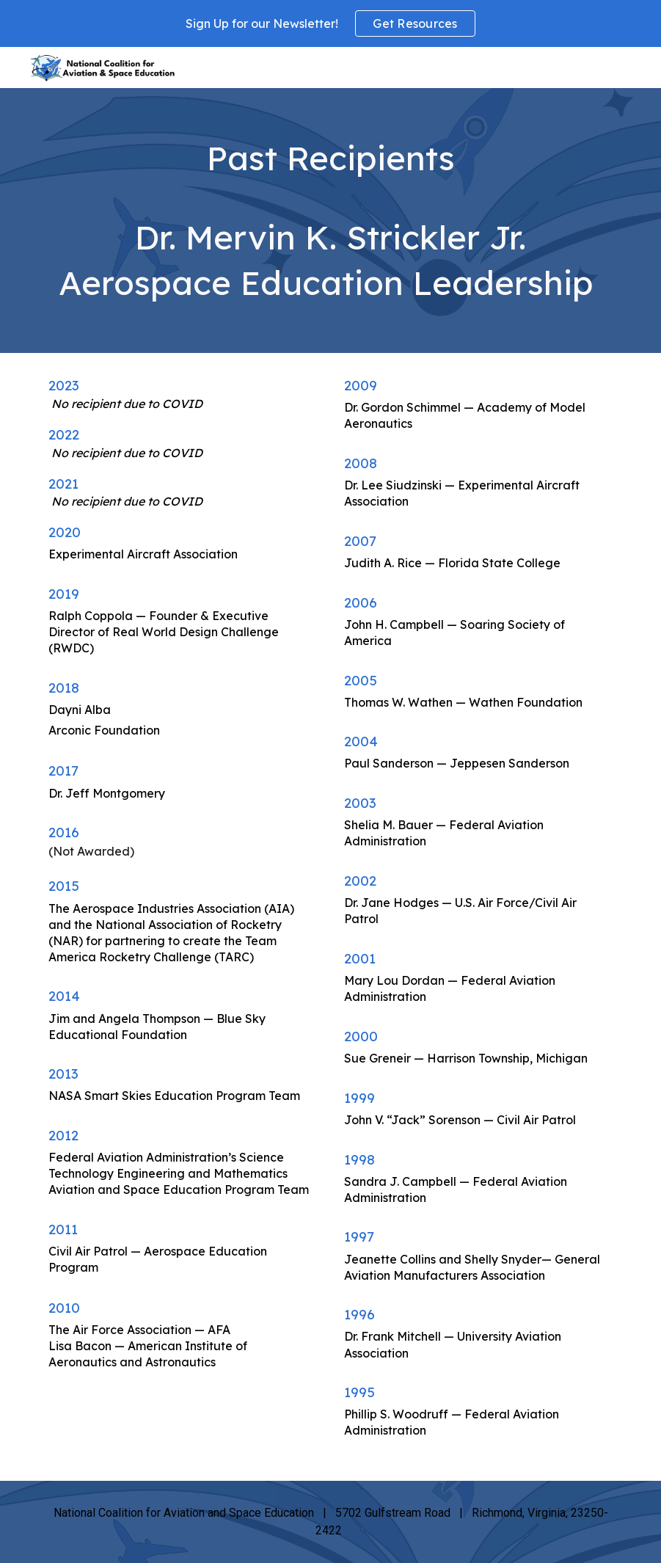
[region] (330, 23)
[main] (330, 220)
